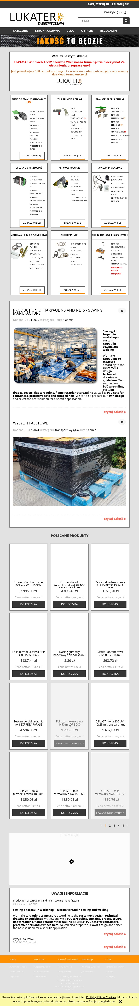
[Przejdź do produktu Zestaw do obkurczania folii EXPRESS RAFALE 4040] (110, 563)
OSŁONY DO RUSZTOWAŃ (29, 167)
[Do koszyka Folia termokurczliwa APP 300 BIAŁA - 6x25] (28, 673)
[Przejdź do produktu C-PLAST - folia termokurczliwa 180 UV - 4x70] (69, 772)
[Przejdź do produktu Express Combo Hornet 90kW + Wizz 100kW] (28, 563)
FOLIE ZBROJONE (37, 257)
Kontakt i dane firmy (115, 966)
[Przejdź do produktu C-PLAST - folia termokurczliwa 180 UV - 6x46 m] (110, 772)
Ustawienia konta (41, 971)
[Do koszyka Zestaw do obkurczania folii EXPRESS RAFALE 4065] (28, 743)
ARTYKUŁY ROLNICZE (69, 167)
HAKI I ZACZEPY (117, 183)
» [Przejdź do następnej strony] (127, 825)
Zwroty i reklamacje (18, 966)
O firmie (109, 971)
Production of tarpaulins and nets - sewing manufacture (57, 311)
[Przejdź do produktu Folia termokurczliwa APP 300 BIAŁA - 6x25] (28, 633)
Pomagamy (110, 976)
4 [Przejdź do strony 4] (119, 825)
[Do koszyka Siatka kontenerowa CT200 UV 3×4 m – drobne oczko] (110, 673)
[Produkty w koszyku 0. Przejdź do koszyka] (115, 12)
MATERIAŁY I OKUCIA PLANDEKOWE (29, 235)
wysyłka (74, 430)
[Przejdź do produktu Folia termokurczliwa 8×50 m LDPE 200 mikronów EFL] (69, 702)
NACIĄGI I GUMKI (118, 187)
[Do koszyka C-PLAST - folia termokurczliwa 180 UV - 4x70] (69, 812)
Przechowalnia (39, 976)
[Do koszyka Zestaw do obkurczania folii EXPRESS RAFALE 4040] (110, 604)
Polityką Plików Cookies (101, 997)
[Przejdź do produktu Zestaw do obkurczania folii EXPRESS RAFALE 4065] (28, 702)
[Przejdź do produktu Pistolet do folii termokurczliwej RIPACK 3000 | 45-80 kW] (69, 563)
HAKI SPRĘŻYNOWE (78, 244)
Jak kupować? (88, 971)
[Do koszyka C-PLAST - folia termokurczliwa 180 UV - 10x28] (28, 812)
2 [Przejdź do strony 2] (110, 825)
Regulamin (14, 976)
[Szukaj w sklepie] (105, 20)
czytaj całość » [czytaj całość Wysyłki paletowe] (115, 518)
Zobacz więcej (32, 155)
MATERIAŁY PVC (36, 268)
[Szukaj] (126, 20)
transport (61, 430)
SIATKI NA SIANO (77, 190)
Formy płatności (64, 966)
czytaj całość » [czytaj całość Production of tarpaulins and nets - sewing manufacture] (115, 411)
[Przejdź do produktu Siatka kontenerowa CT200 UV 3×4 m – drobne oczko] (110, 633)
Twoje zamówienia (41, 966)
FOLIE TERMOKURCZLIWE (69, 99)
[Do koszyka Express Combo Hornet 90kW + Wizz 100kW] (28, 604)
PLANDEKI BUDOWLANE (120, 135)
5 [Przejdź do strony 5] (123, 825)
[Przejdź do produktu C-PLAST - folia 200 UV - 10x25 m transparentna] (110, 702)
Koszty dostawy (64, 971)
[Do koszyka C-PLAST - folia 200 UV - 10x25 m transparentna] (110, 743)
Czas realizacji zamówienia (69, 976)
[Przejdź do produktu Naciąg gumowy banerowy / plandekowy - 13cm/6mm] (69, 633)
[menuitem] (20, 30)
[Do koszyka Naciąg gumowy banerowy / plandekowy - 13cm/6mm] (69, 673)
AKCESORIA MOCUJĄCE (110, 167)
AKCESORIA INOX (69, 235)
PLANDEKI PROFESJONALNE (110, 99)
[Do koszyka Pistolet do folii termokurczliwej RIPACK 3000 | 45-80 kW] (69, 604)
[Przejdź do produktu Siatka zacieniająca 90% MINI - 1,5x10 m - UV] (69, 873)
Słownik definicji (16, 971)
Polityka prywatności (91, 966)
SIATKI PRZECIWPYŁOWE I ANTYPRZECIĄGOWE (79, 197)
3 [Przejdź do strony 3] (114, 825)
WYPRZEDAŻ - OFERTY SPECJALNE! (117, 270)
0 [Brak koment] (122, 311)
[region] (69, 40)
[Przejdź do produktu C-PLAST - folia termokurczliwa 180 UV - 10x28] (28, 772)
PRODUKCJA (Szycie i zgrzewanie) (110, 235)
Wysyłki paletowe (30, 422)
